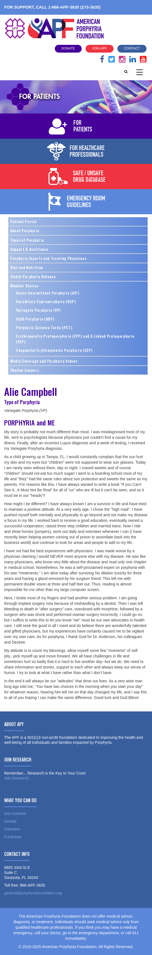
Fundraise (12, 837)
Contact (132, 48)
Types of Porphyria (27, 240)
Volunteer (12, 829)
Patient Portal (23, 221)
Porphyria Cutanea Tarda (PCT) (44, 327)
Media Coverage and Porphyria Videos (43, 361)
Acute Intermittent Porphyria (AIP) (47, 293)
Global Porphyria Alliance (33, 276)
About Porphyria (24, 230)
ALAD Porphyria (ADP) (35, 319)
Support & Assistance (29, 249)
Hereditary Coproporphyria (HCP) (46, 301)
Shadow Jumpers (24, 370)
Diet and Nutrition (26, 267)
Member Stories (24, 285)
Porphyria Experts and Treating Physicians (48, 258)
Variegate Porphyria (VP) (38, 310)
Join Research (16, 778)
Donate (68, 48)
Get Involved (15, 813)
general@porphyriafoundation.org (33, 893)
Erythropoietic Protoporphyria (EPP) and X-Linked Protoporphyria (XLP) (75, 338)
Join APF (99, 48)
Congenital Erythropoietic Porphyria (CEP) (54, 350)
